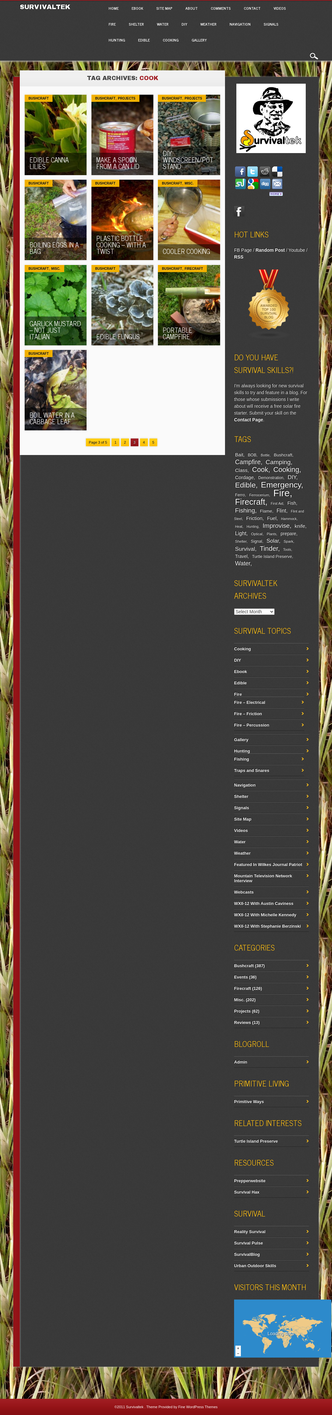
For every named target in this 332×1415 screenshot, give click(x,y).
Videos (280, 8)
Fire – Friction (248, 713)
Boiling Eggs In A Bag (54, 248)
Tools (287, 549)
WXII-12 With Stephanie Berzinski (267, 926)
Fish (291, 503)
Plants (271, 534)
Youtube (297, 250)
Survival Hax (246, 1192)
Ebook (137, 8)
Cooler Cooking (186, 251)
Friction (254, 518)
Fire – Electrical (249, 702)
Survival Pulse (248, 1243)
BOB (252, 455)
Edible (144, 40)
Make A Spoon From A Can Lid (117, 163)
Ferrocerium (259, 495)
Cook (260, 470)
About (191, 8)
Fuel (271, 518)
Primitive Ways (249, 1101)
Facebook (239, 211)
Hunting (117, 40)
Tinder (269, 548)
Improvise (276, 525)
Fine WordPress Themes (198, 1407)
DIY (184, 24)
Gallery (199, 40)
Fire (112, 24)
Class (241, 470)
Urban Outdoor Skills (255, 1265)
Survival (245, 549)
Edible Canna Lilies (49, 163)
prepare (288, 533)
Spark (288, 541)
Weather (208, 24)
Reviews (242, 1022)
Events (241, 977)
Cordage (244, 477)
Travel (241, 556)
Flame (266, 511)
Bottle (265, 455)
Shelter (136, 24)
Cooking (171, 40)
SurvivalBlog (247, 1254)
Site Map (164, 8)
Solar (273, 541)
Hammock (289, 519)
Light (240, 533)
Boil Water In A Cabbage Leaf (52, 418)
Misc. (189, 183)
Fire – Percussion (251, 725)
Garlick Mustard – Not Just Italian (55, 330)
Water (163, 24)
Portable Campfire (177, 333)
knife (300, 526)
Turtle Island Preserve (272, 556)
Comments (221, 8)
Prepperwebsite (250, 1180)
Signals (271, 24)
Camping (278, 462)
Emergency (281, 484)
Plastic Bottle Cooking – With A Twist (121, 245)
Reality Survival (250, 1231)
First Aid (277, 503)
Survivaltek (46, 6)
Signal (256, 541)
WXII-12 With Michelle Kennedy (265, 914)
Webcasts (244, 892)
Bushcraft (39, 98)
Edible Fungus (118, 336)
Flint (281, 510)
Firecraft (193, 268)
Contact (252, 8)
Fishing (245, 510)
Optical (256, 534)
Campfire (248, 461)
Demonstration (270, 477)
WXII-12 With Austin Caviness (263, 903)
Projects (127, 98)
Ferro (240, 495)
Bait (239, 454)
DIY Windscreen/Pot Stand (188, 160)
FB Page (243, 250)
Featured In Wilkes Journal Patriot (268, 864)
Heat (239, 526)
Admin (240, 1062)
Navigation (240, 24)
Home (114, 8)
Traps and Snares (251, 770)
